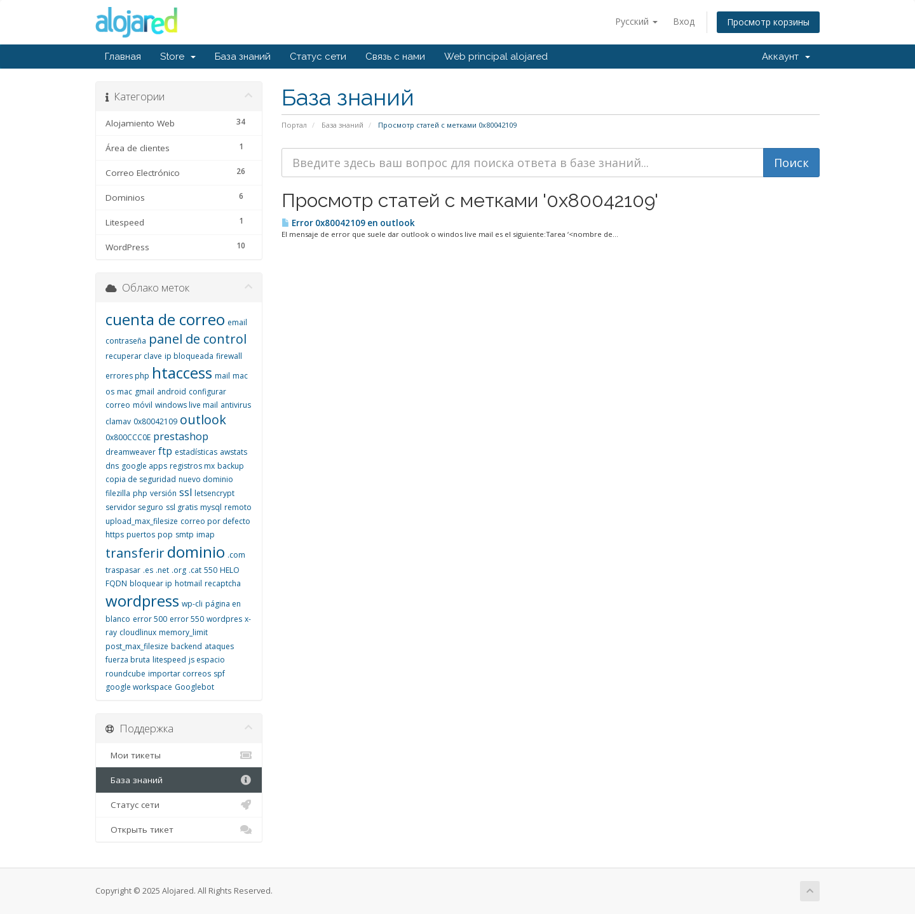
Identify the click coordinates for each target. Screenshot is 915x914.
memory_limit (183, 632)
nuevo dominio (206, 479)
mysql (211, 507)
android (171, 391)
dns (112, 465)
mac (124, 391)
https (114, 534)
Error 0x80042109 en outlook (348, 223)
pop (165, 534)
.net (162, 570)
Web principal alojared (496, 56)
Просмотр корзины (768, 22)
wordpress (142, 600)
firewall (229, 356)
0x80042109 (155, 421)
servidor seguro (134, 507)
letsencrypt (214, 493)
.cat (195, 570)
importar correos (179, 673)
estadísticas (196, 452)
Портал (294, 125)
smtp (184, 534)
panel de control (198, 338)
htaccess (182, 372)
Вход (684, 21)
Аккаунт (786, 56)
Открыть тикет (178, 829)
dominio (196, 551)
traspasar (122, 570)
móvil (142, 405)
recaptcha (223, 583)
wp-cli (192, 603)
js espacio (207, 659)
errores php (127, 375)
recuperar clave (133, 356)
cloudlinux (137, 632)
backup (230, 465)
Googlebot (194, 687)
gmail (144, 391)
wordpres (224, 619)
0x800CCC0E (128, 437)
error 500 (150, 619)
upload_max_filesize (141, 521)
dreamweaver (130, 452)
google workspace (138, 687)
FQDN (116, 583)
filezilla (117, 493)
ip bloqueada (189, 356)
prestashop (180, 436)
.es (148, 570)
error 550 (187, 619)
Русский (636, 21)
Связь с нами (395, 56)
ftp (165, 451)
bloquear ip (151, 583)
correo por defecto (215, 521)
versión (163, 493)
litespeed (169, 659)
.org (179, 570)
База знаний (243, 56)
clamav (118, 421)
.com (236, 554)
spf (219, 673)
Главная (123, 56)
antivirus (235, 405)
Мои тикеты (178, 755)
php (140, 493)
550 (210, 570)
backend (186, 646)
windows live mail (186, 405)
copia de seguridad (140, 479)
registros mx (192, 465)
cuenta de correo (165, 319)
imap (205, 534)
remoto (238, 507)
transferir (135, 552)
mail (222, 375)
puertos (140, 534)
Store (178, 56)
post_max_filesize (136, 646)
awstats (233, 452)
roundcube (125, 673)
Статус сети (318, 56)
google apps (144, 465)
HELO (230, 570)
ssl (185, 492)
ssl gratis (182, 507)
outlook (203, 419)
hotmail (188, 583)
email (237, 322)
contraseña (125, 340)
